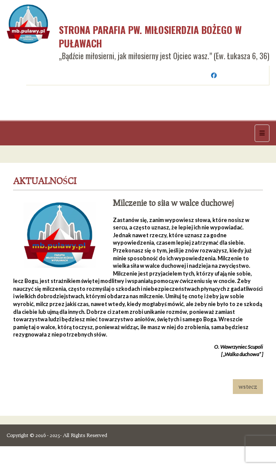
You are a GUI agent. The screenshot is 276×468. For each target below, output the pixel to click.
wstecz (248, 386)
